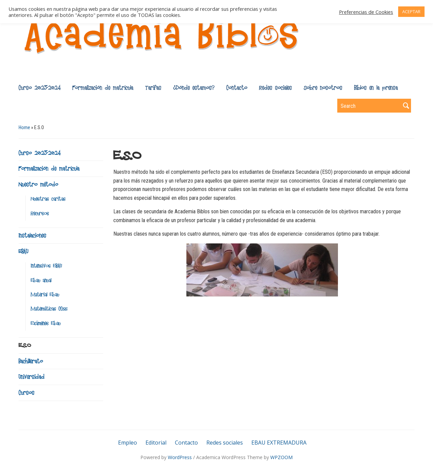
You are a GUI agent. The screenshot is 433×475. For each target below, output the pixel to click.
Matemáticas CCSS (49, 308)
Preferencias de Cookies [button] (366, 12)
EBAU (23, 251)
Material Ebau (45, 294)
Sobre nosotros (323, 88)
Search (406, 106)
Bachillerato (31, 361)
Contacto (236, 88)
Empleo (127, 442)
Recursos (40, 213)
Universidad (32, 377)
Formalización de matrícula (102, 88)
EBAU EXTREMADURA (278, 442)
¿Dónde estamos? (193, 88)
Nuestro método (38, 184)
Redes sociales (275, 88)
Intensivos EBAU (46, 265)
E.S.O (25, 345)
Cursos (27, 392)
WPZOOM (281, 457)
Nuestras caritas (48, 199)
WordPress (180, 457)
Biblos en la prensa (376, 88)
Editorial (155, 442)
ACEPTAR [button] (411, 11)
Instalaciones (32, 235)
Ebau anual (41, 280)
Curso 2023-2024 (40, 88)
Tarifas (153, 88)
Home (24, 127)
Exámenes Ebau (46, 323)
